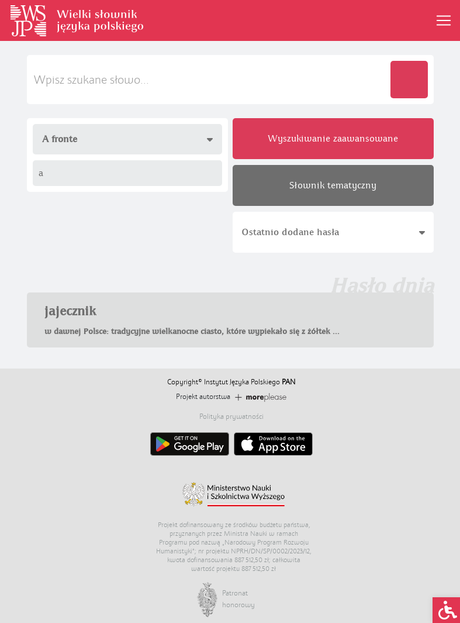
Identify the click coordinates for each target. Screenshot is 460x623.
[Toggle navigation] (443, 20)
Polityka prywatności (231, 416)
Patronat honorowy (233, 599)
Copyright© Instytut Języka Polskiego (231, 382)
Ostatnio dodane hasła (333, 232)
